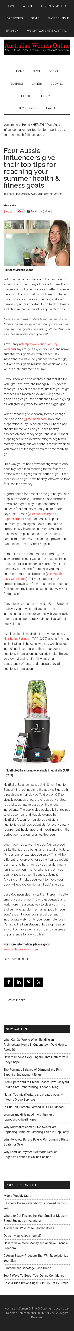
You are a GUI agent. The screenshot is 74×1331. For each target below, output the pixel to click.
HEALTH (23, 959)
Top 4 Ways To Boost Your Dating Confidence (34, 1275)
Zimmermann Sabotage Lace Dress (27, 1268)
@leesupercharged (41, 514)
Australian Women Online (37, 47)
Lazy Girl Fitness (15, 579)
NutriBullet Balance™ (17, 639)
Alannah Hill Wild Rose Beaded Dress (29, 1228)
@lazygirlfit (54, 574)
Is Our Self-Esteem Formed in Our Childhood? (34, 1107)
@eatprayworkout (32, 344)
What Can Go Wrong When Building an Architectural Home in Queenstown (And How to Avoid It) (35, 1044)
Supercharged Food (17, 519)
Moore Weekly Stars (17, 1196)
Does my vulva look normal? (22, 1235)
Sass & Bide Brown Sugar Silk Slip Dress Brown (36, 1283)
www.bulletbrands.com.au (21, 949)
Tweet (8, 211)
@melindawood (35, 419)
